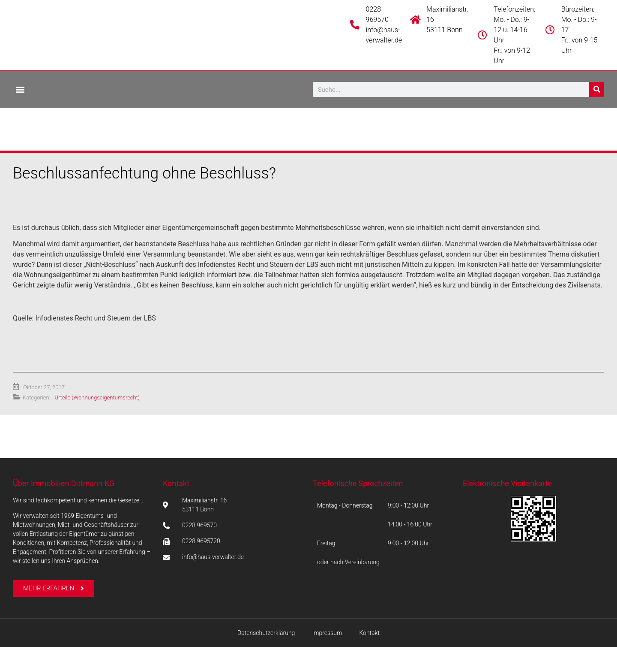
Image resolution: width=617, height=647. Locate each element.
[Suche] (596, 89)
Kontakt (176, 483)
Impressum (327, 632)
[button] (20, 89)
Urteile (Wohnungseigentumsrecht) (97, 397)
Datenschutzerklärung (266, 632)
